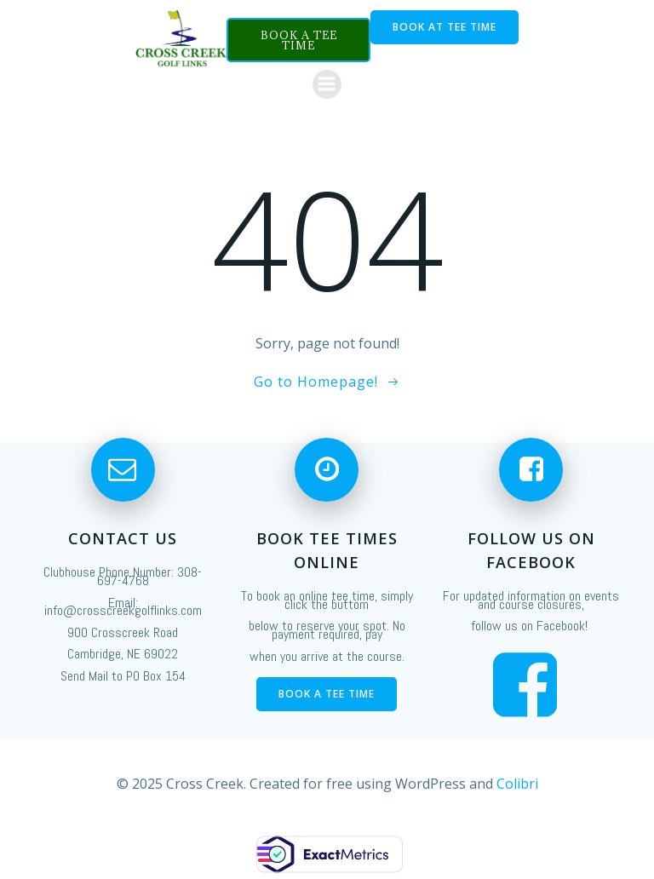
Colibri (517, 783)
